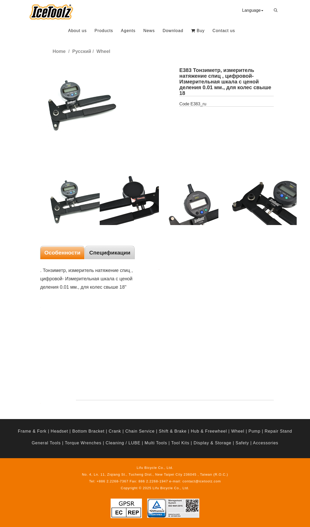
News (149, 30)
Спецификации (109, 253)
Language (252, 10)
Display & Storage (212, 443)
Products (103, 30)
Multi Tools (156, 443)
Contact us (223, 30)
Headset (59, 431)
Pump (254, 431)
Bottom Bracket (88, 431)
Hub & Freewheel (209, 431)
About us (77, 30)
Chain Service (140, 431)
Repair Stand (278, 431)
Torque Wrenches (83, 443)
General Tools (46, 443)
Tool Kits (180, 443)
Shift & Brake (173, 431)
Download (173, 30)
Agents (128, 30)
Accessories (265, 443)
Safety (242, 443)
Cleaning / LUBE (123, 443)
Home (59, 51)
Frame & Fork (32, 431)
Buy (198, 30)
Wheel (237, 431)
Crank (115, 431)
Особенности (62, 253)
